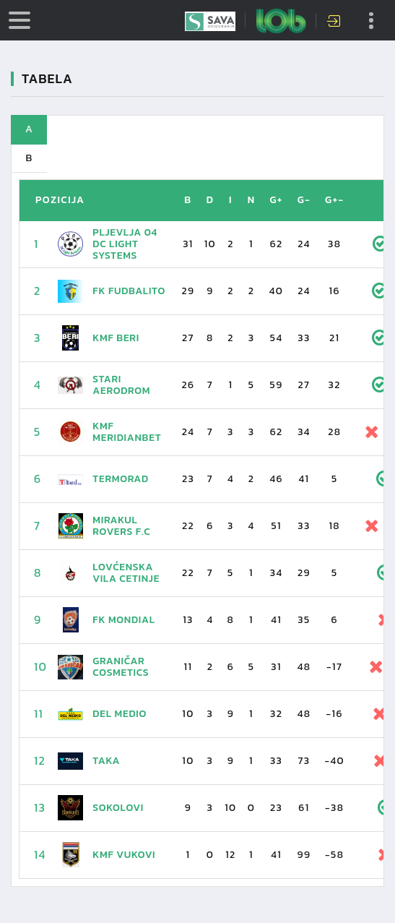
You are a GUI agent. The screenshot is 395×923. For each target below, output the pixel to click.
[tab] (197, 130)
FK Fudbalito (128, 291)
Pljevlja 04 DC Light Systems (124, 244)
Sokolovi (118, 807)
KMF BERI (115, 337)
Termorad (120, 478)
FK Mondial (123, 619)
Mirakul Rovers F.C (121, 525)
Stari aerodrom (121, 385)
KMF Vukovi (123, 854)
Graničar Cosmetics (120, 666)
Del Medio (119, 713)
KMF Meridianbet (126, 431)
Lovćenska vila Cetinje (126, 572)
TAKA (106, 760)
